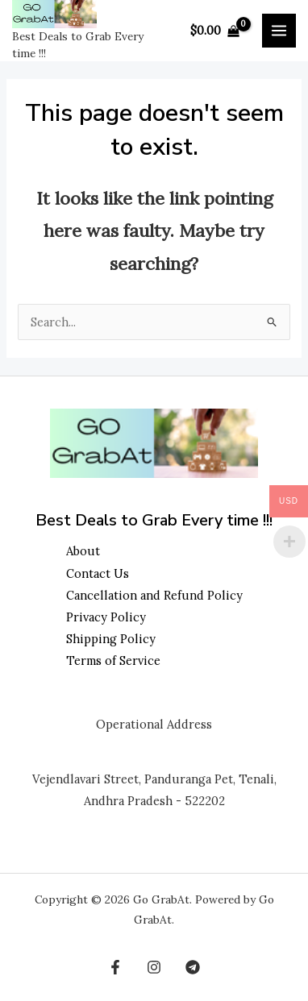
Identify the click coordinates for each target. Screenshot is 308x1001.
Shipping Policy (111, 638)
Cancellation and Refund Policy (154, 595)
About (83, 551)
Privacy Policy (106, 617)
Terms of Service (113, 660)
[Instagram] (154, 967)
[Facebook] (115, 967)
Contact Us (97, 573)
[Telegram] (192, 967)
